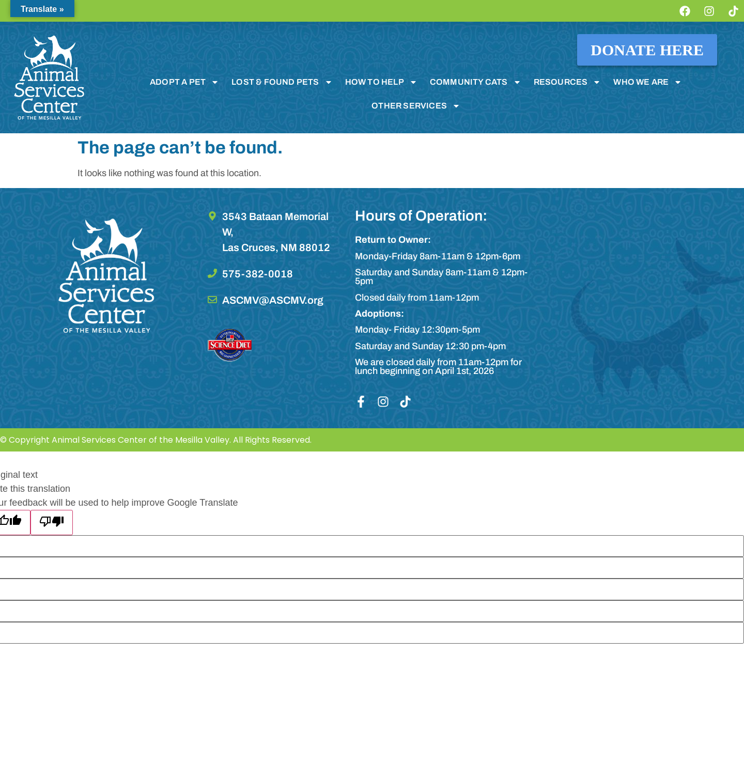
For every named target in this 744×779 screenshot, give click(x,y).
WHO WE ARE (647, 82)
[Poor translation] (51, 522)
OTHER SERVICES (415, 106)
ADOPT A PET (184, 82)
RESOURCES (567, 82)
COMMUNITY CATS (475, 82)
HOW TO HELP (381, 82)
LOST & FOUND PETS (281, 82)
